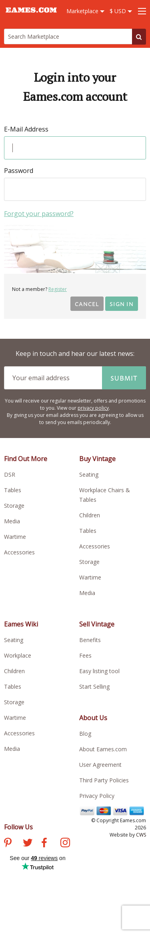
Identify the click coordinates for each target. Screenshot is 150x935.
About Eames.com (103, 749)
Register (57, 289)
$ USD (121, 11)
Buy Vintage (97, 458)
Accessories (19, 552)
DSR (9, 474)
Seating (88, 474)
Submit (124, 378)
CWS (141, 834)
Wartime (15, 536)
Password (18, 170)
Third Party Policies (104, 780)
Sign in (122, 303)
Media (12, 521)
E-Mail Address (26, 129)
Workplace (17, 655)
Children (89, 515)
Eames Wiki (21, 624)
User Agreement (100, 764)
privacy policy (93, 408)
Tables (12, 490)
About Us (93, 717)
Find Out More (25, 458)
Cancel (87, 303)
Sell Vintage (96, 624)
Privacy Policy (96, 795)
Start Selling (94, 686)
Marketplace (85, 11)
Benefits (90, 640)
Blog (85, 733)
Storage (14, 505)
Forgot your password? (39, 213)
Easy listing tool (99, 671)
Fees (85, 655)
